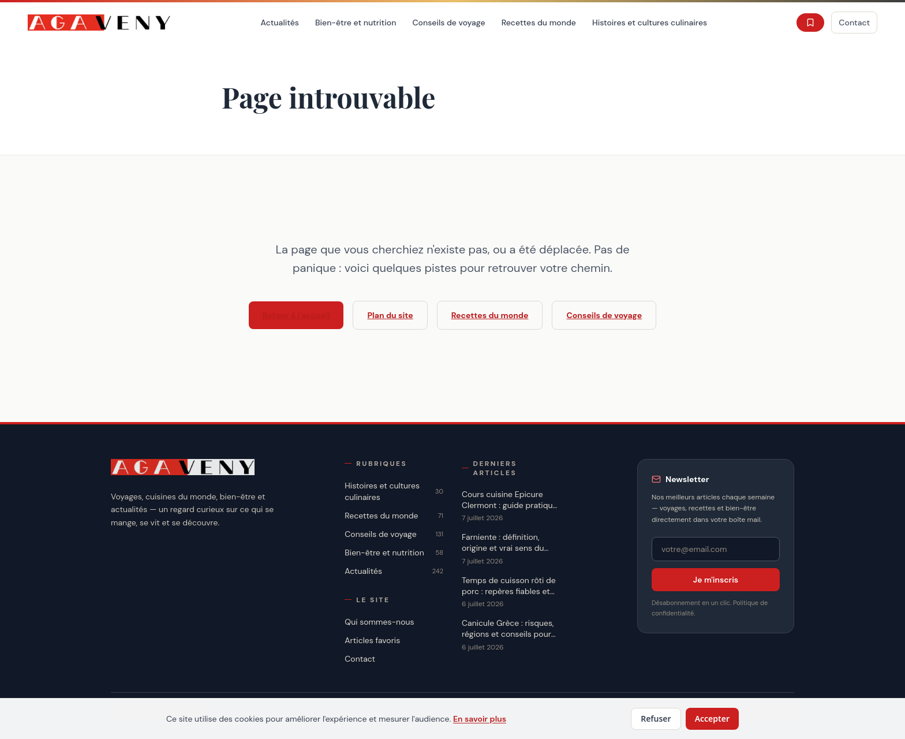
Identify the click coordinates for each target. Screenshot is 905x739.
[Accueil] (99, 22)
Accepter (712, 718)
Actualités (280, 22)
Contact (854, 22)
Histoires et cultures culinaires (649, 22)
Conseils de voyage (448, 22)
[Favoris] (810, 22)
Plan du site (390, 315)
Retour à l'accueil (296, 315)
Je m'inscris (715, 579)
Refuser (656, 718)
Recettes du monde (539, 22)
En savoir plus (479, 719)
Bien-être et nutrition (355, 22)
